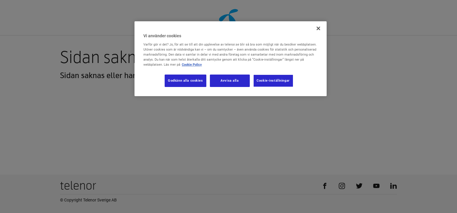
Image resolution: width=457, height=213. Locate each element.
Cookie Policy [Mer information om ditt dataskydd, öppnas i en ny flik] (192, 64)
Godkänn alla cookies (185, 80)
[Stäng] (318, 28)
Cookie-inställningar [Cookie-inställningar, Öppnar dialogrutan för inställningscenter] (273, 80)
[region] (230, 58)
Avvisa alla (230, 80)
